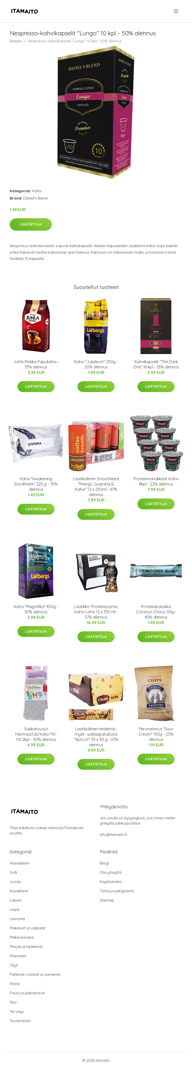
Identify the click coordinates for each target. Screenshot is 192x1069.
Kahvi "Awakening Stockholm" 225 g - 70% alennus (36, 484)
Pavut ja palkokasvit (27, 993)
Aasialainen (20, 863)
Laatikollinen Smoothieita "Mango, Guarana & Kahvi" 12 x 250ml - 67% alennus (96, 486)
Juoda (15, 881)
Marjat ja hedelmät (26, 946)
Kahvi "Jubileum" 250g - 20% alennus (96, 364)
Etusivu (16, 41)
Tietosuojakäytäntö (117, 891)
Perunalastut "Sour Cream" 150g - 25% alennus (156, 734)
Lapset (16, 900)
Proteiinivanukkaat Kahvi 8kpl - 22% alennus (156, 481)
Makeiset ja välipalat (27, 928)
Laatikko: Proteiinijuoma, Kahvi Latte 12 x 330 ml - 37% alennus (96, 612)
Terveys (17, 1011)
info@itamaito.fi (113, 834)
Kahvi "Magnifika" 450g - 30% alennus (36, 609)
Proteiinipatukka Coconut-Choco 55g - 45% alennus (156, 612)
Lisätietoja (31, 224)
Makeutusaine (22, 937)
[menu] (176, 11)
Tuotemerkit (20, 1020)
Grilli (13, 872)
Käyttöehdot (111, 881)
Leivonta (17, 918)
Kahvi (37, 190)
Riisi (13, 1002)
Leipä (14, 909)
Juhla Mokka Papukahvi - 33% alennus (36, 364)
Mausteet (18, 955)
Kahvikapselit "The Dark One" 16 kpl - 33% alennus (156, 364)
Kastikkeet (19, 891)
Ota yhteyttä (111, 872)
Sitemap (107, 900)
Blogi (104, 863)
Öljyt (14, 965)
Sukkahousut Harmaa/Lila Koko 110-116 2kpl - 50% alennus (36, 734)
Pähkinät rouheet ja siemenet (35, 974)
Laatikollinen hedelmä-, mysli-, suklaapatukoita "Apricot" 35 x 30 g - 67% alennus (96, 736)
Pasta (15, 983)
